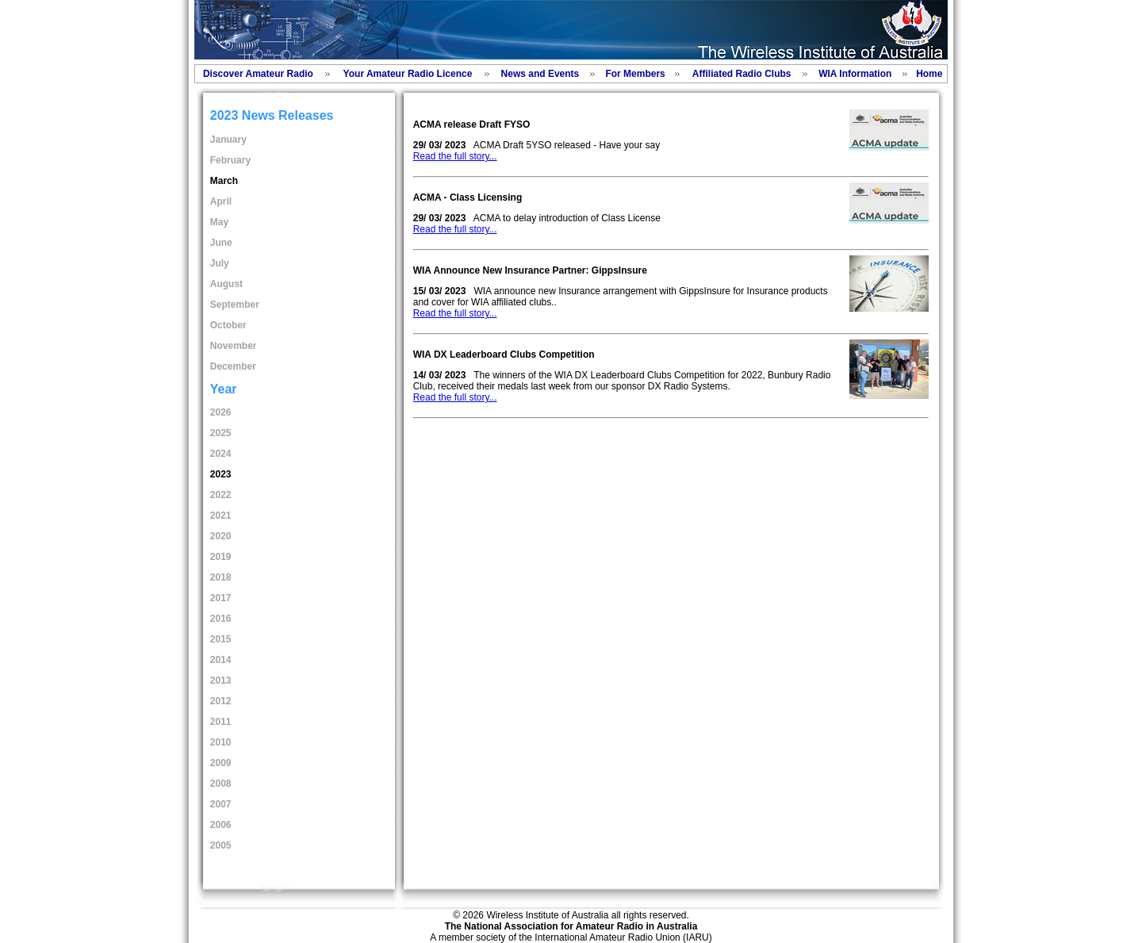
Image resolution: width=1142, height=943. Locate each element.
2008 (221, 783)
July (219, 263)
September (234, 304)
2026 (221, 412)
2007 (221, 804)
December (233, 366)
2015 (221, 639)
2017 (221, 598)
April (221, 201)
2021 (221, 515)
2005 (221, 845)
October (228, 325)
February (230, 160)
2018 (221, 577)
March (224, 180)
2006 (221, 824)
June (221, 242)
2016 (221, 618)
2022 (221, 494)
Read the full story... (455, 156)
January (228, 139)
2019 (221, 556)
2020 (221, 536)
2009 (221, 763)
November (233, 345)
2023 (221, 474)
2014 (221, 659)
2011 (221, 721)
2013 (221, 680)
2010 (221, 742)
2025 (221, 433)
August (226, 283)
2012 (221, 701)
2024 (221, 453)
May (219, 222)
